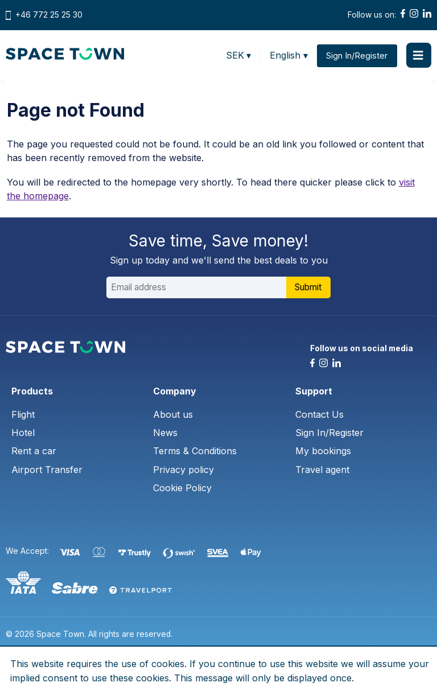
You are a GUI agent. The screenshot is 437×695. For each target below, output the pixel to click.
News (165, 433)
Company (174, 391)
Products (32, 391)
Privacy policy (183, 470)
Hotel (23, 433)
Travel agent (322, 470)
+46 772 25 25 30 (49, 14)
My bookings (323, 452)
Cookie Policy (182, 489)
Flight (23, 415)
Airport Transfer (47, 470)
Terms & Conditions (195, 452)
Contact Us (319, 415)
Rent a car (33, 452)
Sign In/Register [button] (356, 55)
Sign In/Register (329, 433)
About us (173, 415)
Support (313, 391)
